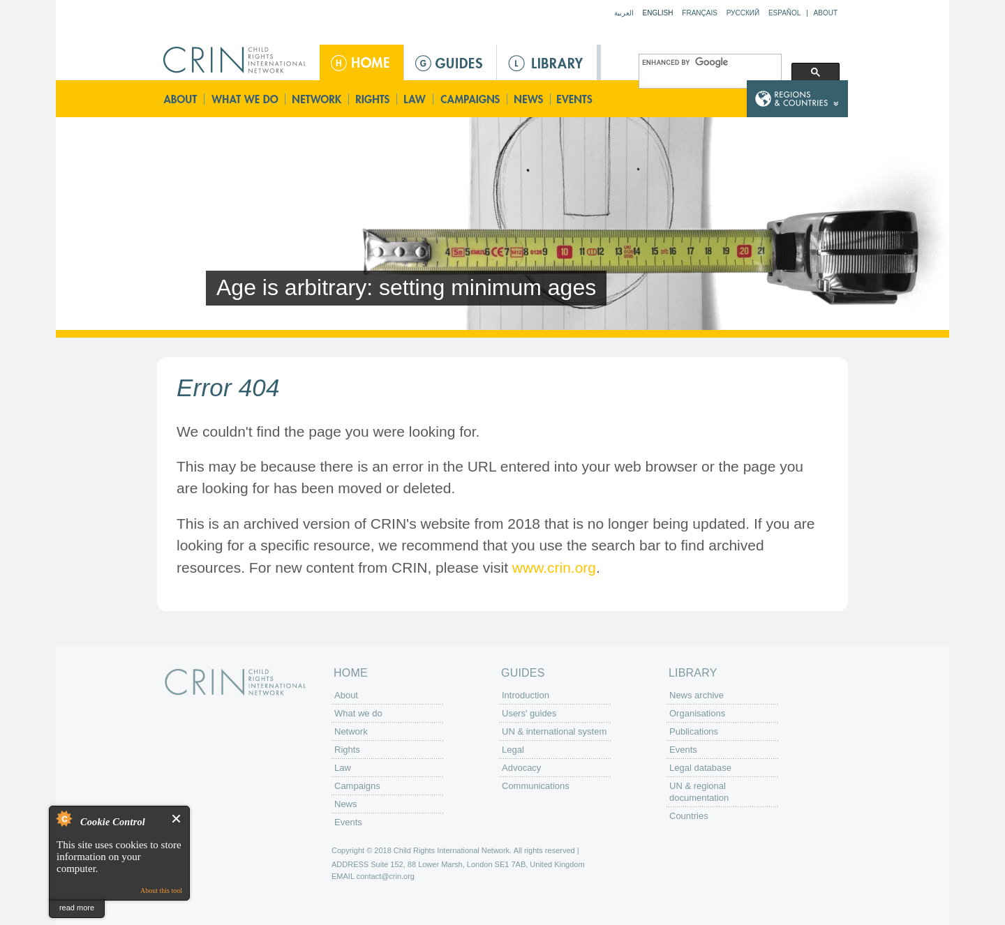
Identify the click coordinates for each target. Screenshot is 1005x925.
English (658, 13)
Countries (688, 816)
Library (547, 62)
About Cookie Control (63, 818)
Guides (450, 62)
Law (415, 98)
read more (76, 907)
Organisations (697, 713)
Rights (373, 98)
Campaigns (470, 98)
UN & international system (554, 731)
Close (176, 818)
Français (699, 13)
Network (317, 98)
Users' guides (529, 713)
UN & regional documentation (699, 792)
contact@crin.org (386, 876)
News (529, 98)
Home (361, 62)
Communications (536, 786)
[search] (708, 62)
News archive (696, 695)
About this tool (161, 890)
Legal (513, 749)
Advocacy (521, 767)
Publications (693, 731)
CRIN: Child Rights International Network (235, 682)
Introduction (525, 695)
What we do (244, 98)
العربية (624, 13)
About (826, 13)
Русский (743, 13)
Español (784, 13)
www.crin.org (554, 567)
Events (575, 98)
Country (797, 98)
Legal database (700, 767)
